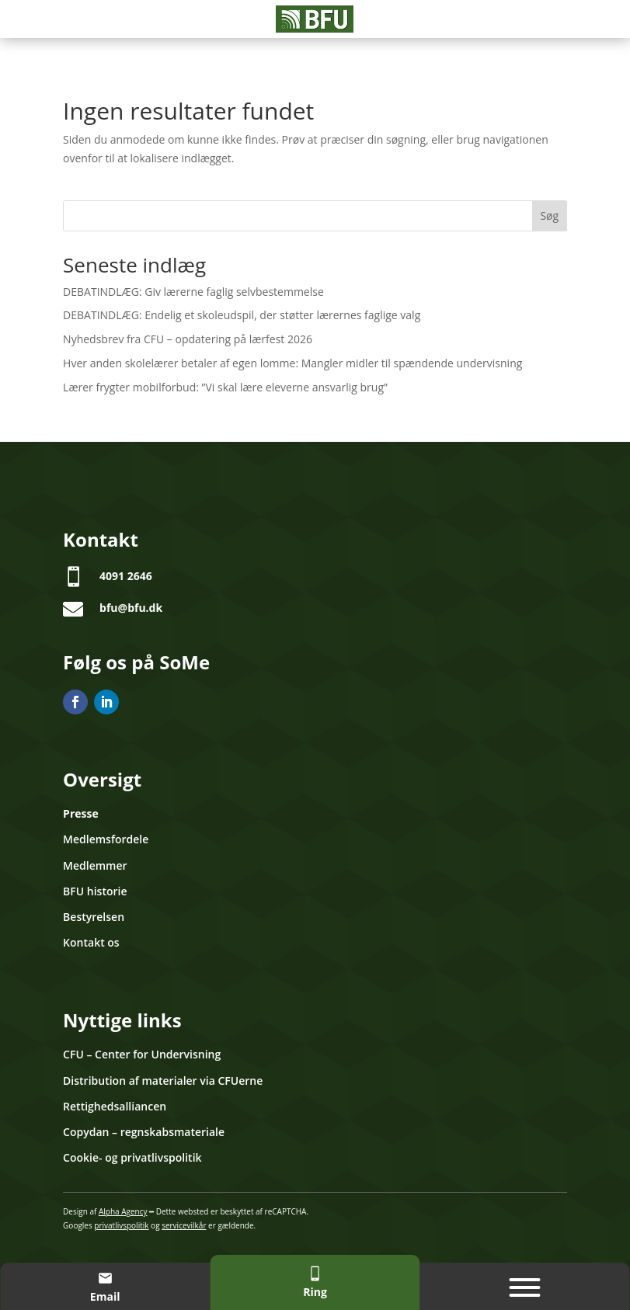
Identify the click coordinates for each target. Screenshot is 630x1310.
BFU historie (95, 891)
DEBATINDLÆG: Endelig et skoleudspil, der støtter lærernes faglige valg (241, 315)
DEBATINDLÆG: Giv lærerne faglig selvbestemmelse (193, 291)
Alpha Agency (123, 1211)
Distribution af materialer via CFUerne (163, 1080)
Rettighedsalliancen (114, 1106)
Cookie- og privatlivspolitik (132, 1157)
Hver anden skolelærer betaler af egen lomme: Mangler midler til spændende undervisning (292, 363)
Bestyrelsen (93, 916)
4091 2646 (125, 575)
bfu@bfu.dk (130, 607)
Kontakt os (91, 942)
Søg (549, 215)
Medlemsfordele (105, 839)
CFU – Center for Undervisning (142, 1054)
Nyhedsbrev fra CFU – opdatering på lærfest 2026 (187, 339)
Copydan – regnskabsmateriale (144, 1131)
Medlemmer (95, 865)
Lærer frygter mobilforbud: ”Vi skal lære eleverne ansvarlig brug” (225, 387)
